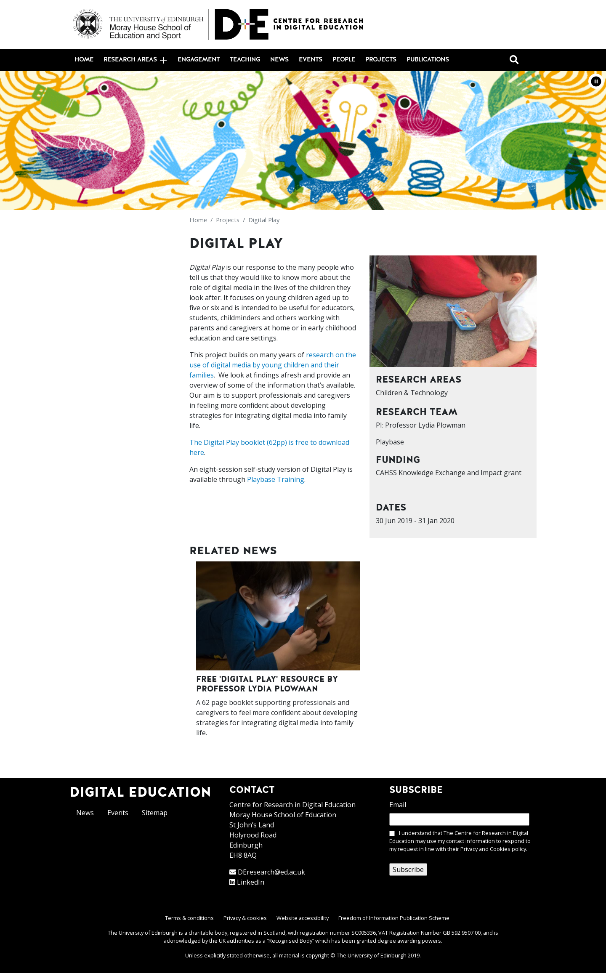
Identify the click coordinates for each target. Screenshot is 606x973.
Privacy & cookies (245, 918)
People (343, 60)
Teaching (245, 60)
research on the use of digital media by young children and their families (272, 365)
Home (83, 60)
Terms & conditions (189, 918)
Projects (380, 60)
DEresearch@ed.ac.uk (271, 872)
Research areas (135, 60)
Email (397, 804)
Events (310, 60)
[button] (596, 81)
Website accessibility (302, 918)
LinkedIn (250, 882)
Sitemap (154, 812)
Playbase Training (275, 479)
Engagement (199, 60)
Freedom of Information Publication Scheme (393, 918)
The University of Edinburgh (372, 955)
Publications (428, 60)
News (279, 60)
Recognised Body (290, 940)
